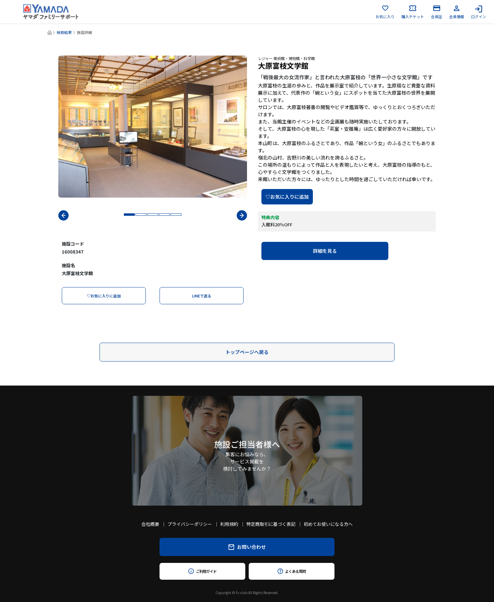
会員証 (436, 12)
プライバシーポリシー (189, 524)
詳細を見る (325, 250)
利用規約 (229, 524)
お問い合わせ (247, 546)
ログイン (478, 12)
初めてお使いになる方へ (328, 524)
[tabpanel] (152, 127)
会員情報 (456, 12)
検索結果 (64, 32)
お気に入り (385, 12)
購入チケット (412, 12)
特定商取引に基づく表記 (270, 524)
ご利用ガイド (202, 571)
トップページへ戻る (247, 352)
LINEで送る (201, 295)
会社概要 (150, 524)
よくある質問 (291, 571)
